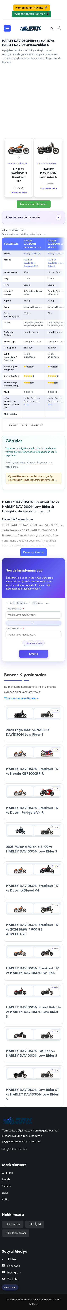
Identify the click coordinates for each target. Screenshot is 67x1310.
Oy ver (20, 187)
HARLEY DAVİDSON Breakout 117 (31, 262)
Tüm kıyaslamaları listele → (21, 698)
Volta (5, 1199)
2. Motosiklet (15, 628)
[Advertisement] (33, 101)
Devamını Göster (33, 552)
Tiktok (9, 1259)
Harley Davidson (32, 253)
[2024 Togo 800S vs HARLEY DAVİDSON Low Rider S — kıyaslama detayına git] (33, 724)
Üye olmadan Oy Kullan (33, 204)
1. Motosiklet (15, 609)
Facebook (11, 1266)
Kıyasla (33, 653)
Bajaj (5, 1193)
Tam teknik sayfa (18, 192)
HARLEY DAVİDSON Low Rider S (56, 262)
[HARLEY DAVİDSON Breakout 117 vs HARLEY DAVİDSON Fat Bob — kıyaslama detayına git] (33, 962)
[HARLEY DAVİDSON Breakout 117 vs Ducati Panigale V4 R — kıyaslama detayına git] (33, 801)
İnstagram (11, 1273)
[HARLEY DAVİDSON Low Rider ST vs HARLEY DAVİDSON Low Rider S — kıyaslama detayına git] (33, 1086)
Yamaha (6, 1186)
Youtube (10, 1279)
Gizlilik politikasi (16, 1233)
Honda (6, 1179)
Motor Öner (10, 1287)
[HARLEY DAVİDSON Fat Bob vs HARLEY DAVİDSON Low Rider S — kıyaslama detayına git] (33, 1044)
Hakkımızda (13, 1224)
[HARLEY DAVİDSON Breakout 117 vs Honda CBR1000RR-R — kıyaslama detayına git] (33, 763)
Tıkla (26, 404)
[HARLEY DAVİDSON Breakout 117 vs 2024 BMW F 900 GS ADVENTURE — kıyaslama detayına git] (33, 921)
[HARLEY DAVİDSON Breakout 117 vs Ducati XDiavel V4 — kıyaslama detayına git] (33, 879)
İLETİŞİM (35, 1224)
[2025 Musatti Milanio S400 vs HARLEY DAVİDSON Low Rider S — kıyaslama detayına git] (33, 840)
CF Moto (7, 1173)
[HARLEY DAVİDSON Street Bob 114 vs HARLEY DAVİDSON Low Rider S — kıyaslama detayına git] (33, 1003)
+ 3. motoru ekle (33, 643)
